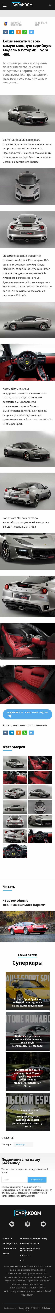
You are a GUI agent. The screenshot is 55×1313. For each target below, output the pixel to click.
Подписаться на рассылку (33, 1238)
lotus (31, 725)
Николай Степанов (16, 24)
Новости (7, 1238)
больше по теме (27, 955)
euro (8, 725)
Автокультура (10, 1243)
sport (23, 725)
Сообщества (9, 1248)
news (15, 725)
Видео (6, 1253)
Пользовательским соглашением (18, 1195)
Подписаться (37, 1180)
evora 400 (41, 725)
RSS (22, 1260)
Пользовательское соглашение (30, 1249)
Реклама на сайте (29, 1243)
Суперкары (20, 1144)
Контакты (25, 1255)
